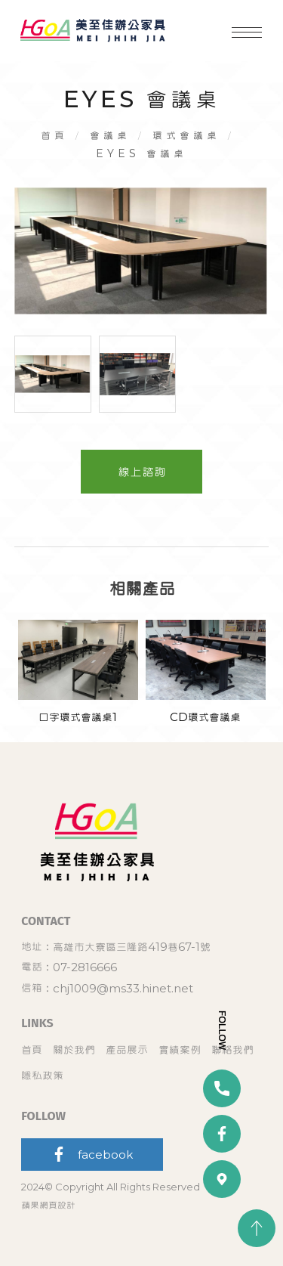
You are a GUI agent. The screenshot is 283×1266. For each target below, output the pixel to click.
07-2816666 (85, 967)
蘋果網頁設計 (48, 1205)
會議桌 (110, 135)
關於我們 (74, 1049)
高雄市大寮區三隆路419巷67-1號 (132, 946)
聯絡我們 (232, 1049)
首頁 (54, 135)
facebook (92, 1154)
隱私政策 (42, 1075)
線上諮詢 (142, 471)
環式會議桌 (186, 135)
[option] (141, 251)
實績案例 (179, 1049)
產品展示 (127, 1049)
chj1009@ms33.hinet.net (123, 988)
